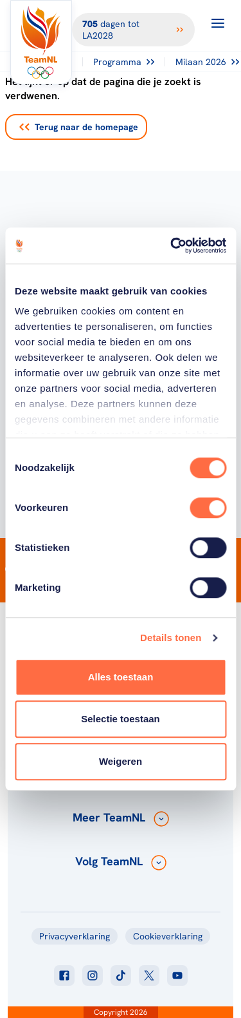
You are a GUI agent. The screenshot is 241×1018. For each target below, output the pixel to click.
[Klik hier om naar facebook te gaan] (64, 975)
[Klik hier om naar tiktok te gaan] (121, 975)
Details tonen (170, 637)
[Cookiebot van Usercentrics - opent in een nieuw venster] (171, 245)
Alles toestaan (121, 676)
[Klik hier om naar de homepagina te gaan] (41, 42)
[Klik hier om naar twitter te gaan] (149, 975)
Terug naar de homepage (78, 127)
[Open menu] (217, 23)
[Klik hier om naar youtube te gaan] (177, 975)
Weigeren (120, 761)
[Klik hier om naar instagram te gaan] (92, 975)
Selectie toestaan (120, 718)
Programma (123, 61)
